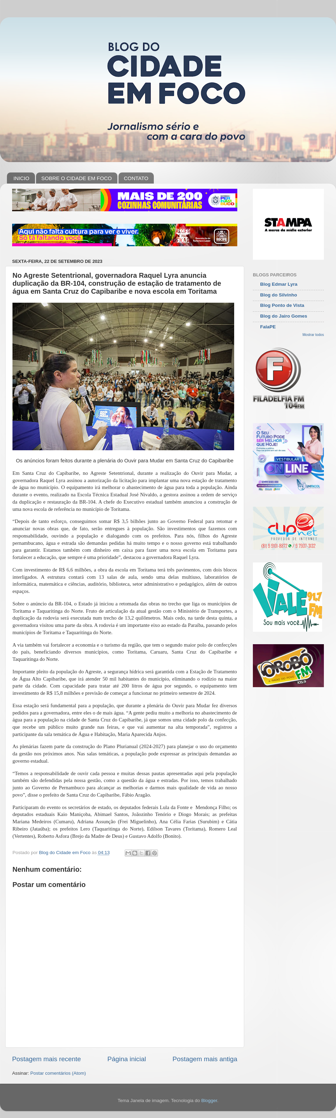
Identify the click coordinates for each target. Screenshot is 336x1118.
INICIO (21, 178)
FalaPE (268, 326)
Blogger (209, 1100)
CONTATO (136, 178)
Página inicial (126, 1059)
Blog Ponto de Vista (282, 305)
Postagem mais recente (46, 1059)
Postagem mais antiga (205, 1059)
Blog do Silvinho (278, 295)
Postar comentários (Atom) (58, 1073)
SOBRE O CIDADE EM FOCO (76, 178)
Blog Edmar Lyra (279, 284)
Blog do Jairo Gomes (283, 316)
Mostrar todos (313, 335)
